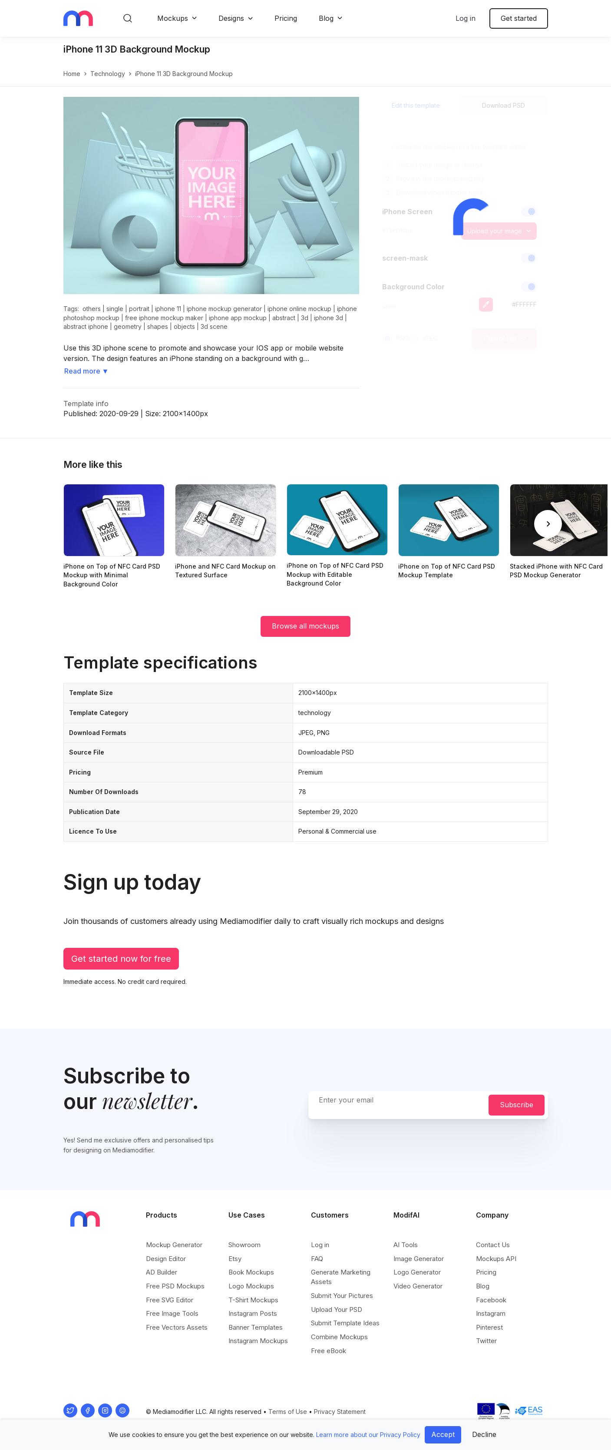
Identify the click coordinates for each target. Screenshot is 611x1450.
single (114, 308)
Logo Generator (417, 1272)
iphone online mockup (299, 308)
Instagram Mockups (258, 1341)
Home (71, 73)
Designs (231, 18)
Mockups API (496, 1259)
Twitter (486, 1341)
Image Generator (418, 1259)
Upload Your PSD (336, 1309)
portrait (139, 308)
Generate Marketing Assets (340, 1277)
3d (304, 317)
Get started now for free (121, 958)
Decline (484, 1434)
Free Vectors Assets (177, 1327)
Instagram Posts (252, 1313)
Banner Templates (255, 1327)
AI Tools (405, 1245)
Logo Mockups (251, 1286)
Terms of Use (287, 1411)
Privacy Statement (340, 1411)
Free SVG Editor (169, 1300)
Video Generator (418, 1286)
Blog (326, 18)
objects (184, 326)
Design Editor (166, 1259)
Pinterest (489, 1327)
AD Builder (161, 1272)
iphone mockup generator (224, 308)
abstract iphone (85, 326)
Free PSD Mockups (175, 1286)
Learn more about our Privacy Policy (368, 1434)
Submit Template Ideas (345, 1323)
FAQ (317, 1259)
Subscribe (516, 1104)
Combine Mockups (339, 1337)
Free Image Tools (172, 1313)
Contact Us (493, 1245)
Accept (443, 1434)
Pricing (285, 18)
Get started (519, 18)
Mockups (172, 18)
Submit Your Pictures (342, 1295)
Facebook (491, 1300)
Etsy (234, 1259)
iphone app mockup (238, 317)
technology (107, 73)
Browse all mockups (305, 626)
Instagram (490, 1313)
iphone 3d (328, 317)
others (92, 308)
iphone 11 (168, 308)
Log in (466, 18)
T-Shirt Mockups (253, 1300)
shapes (157, 326)
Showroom (244, 1245)
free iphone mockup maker (164, 317)
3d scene (214, 326)
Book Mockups (251, 1272)
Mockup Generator (174, 1245)
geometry (128, 326)
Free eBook (328, 1351)
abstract (283, 317)
